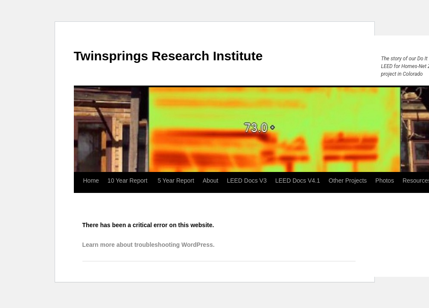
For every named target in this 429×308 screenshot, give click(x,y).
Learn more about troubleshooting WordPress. (148, 244)
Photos (384, 180)
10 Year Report (128, 180)
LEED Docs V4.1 (297, 180)
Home (91, 180)
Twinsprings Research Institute (168, 56)
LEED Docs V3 (246, 180)
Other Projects (348, 180)
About (211, 180)
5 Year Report (176, 180)
